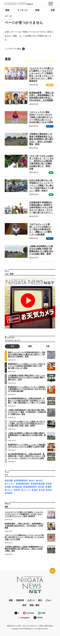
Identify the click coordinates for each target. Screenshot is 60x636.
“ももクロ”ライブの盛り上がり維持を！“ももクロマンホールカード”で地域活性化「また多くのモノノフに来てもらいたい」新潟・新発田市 (24, 514)
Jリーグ (26, 490)
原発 (50, 484)
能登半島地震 (38, 484)
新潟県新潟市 (22, 480)
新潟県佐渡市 (24, 484)
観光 (51, 172)
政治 (35, 490)
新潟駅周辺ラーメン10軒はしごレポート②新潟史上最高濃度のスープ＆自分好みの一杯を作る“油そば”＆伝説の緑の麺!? (27, 389)
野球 (18, 490)
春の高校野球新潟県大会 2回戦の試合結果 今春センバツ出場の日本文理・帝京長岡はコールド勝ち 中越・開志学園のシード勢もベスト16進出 (26, 400)
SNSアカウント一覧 (13, 625)
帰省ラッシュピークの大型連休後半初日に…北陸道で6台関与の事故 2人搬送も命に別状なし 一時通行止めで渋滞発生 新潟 (26, 354)
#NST (40, 480)
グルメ (10, 490)
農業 (49, 487)
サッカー (11, 484)
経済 (24, 605)
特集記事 (49, 85)
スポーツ (49, 126)
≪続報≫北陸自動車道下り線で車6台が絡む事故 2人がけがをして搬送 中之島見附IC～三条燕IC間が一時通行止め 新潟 (27, 412)
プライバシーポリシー (29, 625)
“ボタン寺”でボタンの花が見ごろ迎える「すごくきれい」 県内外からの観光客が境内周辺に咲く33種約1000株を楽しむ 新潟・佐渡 (41, 162)
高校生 (10, 493)
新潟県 (10, 480)
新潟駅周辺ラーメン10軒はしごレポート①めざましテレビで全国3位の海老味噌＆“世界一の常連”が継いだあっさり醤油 (26, 366)
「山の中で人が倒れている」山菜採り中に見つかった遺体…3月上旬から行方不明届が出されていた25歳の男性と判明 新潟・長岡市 (26, 424)
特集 (37, 10)
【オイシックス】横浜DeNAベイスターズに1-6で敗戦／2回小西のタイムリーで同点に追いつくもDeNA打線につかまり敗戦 (41, 117)
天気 (43, 490)
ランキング (22, 10)
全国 (53, 10)
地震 (9, 487)
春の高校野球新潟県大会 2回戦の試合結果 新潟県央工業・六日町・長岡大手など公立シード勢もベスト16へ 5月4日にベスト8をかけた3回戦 (26, 456)
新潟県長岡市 (31, 487)
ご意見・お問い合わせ (45, 625)
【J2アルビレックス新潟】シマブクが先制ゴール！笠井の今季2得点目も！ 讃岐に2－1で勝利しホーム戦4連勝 (40, 229)
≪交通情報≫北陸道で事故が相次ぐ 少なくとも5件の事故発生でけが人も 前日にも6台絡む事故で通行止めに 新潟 (26, 377)
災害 (42, 487)
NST (33, 480)
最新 (7, 10)
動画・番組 (34, 605)
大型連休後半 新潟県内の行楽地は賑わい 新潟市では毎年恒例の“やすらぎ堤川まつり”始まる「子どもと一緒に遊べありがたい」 (41, 207)
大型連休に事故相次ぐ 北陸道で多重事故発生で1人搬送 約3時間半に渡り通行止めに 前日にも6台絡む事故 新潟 (41, 139)
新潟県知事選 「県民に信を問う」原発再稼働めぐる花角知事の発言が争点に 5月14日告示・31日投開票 (41, 96)
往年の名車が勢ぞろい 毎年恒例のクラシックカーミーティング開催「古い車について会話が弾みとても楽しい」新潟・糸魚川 (41, 185)
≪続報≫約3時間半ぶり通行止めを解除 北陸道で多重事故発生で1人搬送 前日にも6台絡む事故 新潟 (27, 435)
